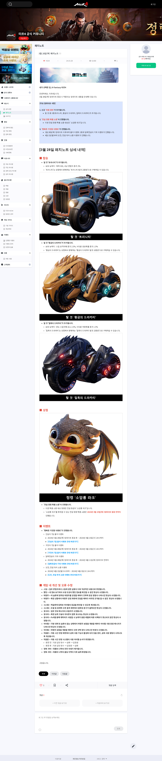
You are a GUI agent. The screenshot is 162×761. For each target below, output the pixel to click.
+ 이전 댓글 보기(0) (60, 703)
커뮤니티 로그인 (146, 65)
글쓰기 (133, 746)
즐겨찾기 (54, 685)
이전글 (54, 674)
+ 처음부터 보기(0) (102, 703)
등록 (118, 728)
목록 (43, 674)
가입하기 (23, 38)
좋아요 (42, 685)
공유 (66, 685)
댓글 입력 (112, 685)
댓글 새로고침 (121, 695)
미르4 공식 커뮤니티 (81, 4)
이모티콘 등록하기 (39, 729)
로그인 (153, 4)
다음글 (64, 674)
